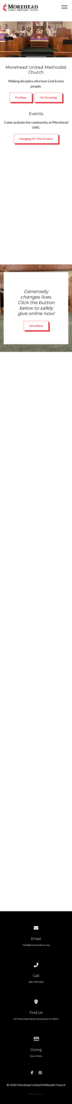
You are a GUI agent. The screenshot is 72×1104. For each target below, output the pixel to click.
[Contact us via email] (36, 922)
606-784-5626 (36, 981)
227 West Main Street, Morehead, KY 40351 (36, 1018)
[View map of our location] (36, 996)
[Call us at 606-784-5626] (36, 959)
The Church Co (36, 1094)
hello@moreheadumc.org (36, 945)
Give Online (36, 1056)
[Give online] (36, 1033)
